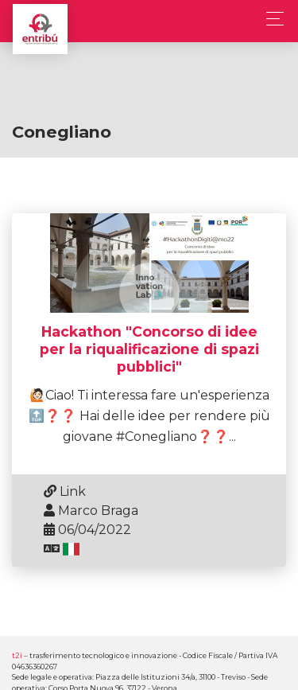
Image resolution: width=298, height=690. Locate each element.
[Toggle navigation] (270, 18)
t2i (17, 655)
